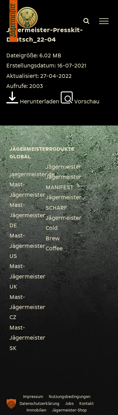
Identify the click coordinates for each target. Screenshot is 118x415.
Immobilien (36, 410)
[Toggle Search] (86, 21)
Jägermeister (63, 166)
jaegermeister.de (32, 174)
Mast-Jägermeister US (27, 246)
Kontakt (86, 403)
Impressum (33, 397)
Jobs (69, 403)
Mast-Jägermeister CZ (27, 307)
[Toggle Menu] (104, 21)
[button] (11, 403)
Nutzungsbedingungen (69, 397)
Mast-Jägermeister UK (27, 276)
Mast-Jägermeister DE (27, 215)
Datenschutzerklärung (39, 403)
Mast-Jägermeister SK (27, 338)
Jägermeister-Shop (69, 410)
